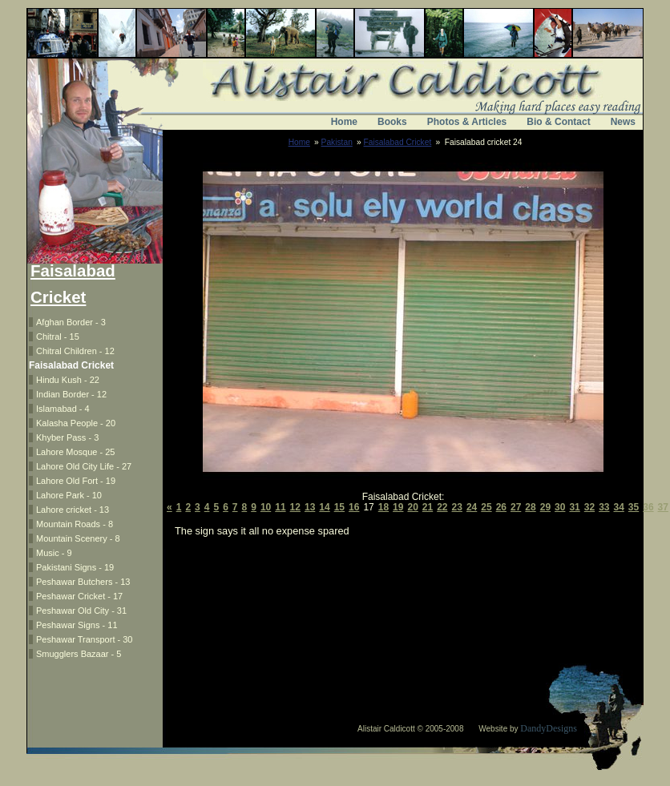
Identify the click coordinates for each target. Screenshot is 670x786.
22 (442, 507)
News (623, 121)
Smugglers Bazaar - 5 (78, 654)
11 (280, 507)
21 (427, 507)
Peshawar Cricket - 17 (79, 596)
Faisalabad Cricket (398, 142)
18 (383, 507)
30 (560, 507)
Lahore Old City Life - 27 (83, 466)
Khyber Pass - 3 (67, 437)
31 (574, 507)
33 (604, 507)
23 (457, 507)
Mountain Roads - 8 (74, 524)
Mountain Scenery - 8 (78, 538)
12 (295, 507)
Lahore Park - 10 (69, 495)
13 (310, 507)
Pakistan (337, 142)
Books (392, 121)
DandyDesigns (548, 728)
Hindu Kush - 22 (67, 380)
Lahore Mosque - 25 (75, 452)
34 (619, 507)
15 (339, 507)
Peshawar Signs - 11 (77, 625)
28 (530, 507)
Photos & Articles (467, 121)
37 (663, 507)
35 (633, 507)
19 (398, 507)
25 (486, 507)
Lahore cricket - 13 (72, 509)
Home (344, 121)
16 (354, 507)
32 (589, 507)
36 (648, 507)
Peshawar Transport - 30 (84, 639)
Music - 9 (54, 553)
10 (265, 507)
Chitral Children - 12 (75, 351)
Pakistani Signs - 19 (75, 567)
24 (471, 507)
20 (412, 507)
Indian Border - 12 (71, 394)
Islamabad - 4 (63, 408)
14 (324, 507)
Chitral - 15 (57, 336)
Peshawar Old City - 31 (81, 610)
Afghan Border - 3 (71, 322)
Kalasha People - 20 (75, 423)
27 (516, 507)
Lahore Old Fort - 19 (75, 481)
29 (545, 507)
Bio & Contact (558, 121)
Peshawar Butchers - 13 (83, 581)
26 (501, 507)
